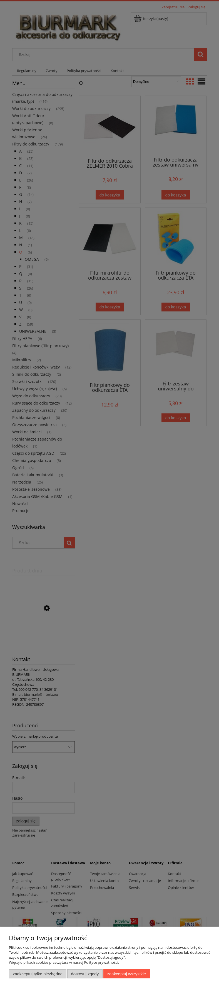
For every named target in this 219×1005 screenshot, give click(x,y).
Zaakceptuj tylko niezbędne (38, 973)
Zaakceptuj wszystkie (126, 973)
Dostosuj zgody (85, 973)
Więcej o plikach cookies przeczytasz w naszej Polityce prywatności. (64, 962)
